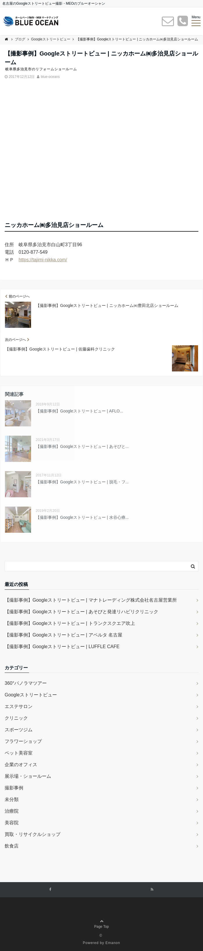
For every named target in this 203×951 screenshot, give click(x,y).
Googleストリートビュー (31, 694)
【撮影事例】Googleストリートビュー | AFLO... (79, 411)
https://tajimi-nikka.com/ (43, 259)
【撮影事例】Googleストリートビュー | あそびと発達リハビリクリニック (81, 611)
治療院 (12, 811)
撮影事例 (14, 787)
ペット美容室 (19, 752)
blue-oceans (50, 77)
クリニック (16, 718)
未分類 (12, 799)
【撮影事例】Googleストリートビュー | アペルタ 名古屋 (63, 634)
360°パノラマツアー (26, 683)
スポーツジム (19, 729)
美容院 (12, 822)
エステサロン (19, 706)
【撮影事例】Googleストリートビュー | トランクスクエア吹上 (70, 623)
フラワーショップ (23, 741)
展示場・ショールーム (28, 776)
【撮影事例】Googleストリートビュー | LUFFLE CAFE (62, 646)
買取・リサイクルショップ (32, 834)
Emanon (112, 943)
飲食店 (12, 845)
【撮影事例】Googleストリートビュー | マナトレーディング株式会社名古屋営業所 (91, 600)
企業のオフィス (21, 764)
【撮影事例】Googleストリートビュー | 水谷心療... (82, 517)
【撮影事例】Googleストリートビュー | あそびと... (82, 446)
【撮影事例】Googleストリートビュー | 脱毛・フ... (82, 482)
